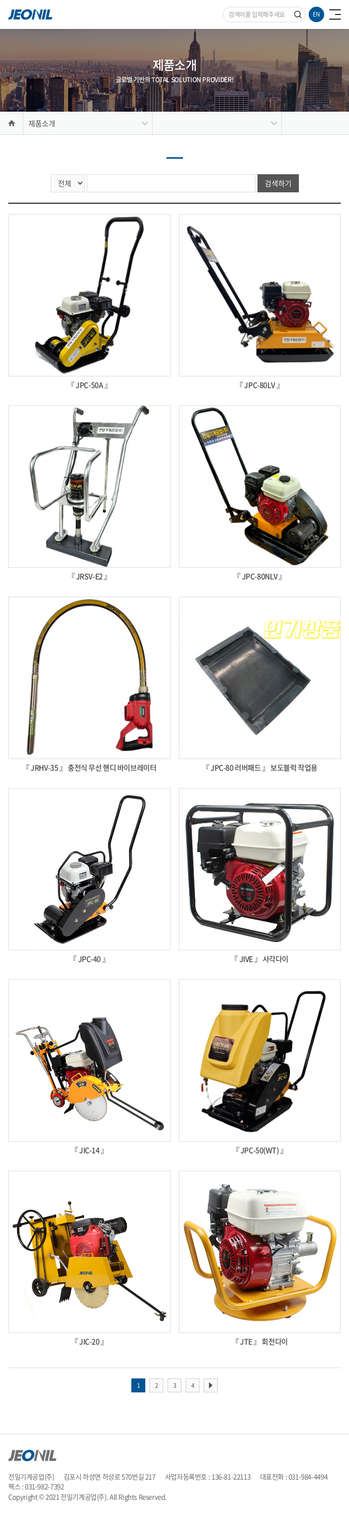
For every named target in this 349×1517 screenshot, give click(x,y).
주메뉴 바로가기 (0, 0)
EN (316, 14)
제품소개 (41, 123)
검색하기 (278, 183)
